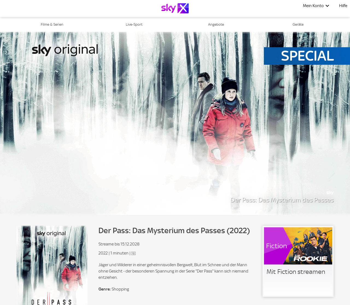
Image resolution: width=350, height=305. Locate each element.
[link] (298, 261)
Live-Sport (134, 24)
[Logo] (175, 8)
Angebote (216, 24)
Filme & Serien (52, 24)
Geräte (298, 24)
